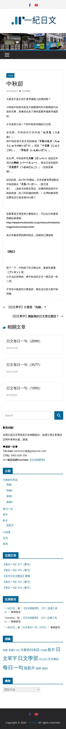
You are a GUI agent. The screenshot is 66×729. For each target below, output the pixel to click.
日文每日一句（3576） (35, 627)
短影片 (10, 525)
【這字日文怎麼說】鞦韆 (16, 576)
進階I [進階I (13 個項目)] (38, 668)
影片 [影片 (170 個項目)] (51, 649)
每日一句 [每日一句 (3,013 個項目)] (13, 667)
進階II (9, 502)
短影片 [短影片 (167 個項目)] (29, 667)
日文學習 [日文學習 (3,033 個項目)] (28, 657)
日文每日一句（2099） (24, 341)
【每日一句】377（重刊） (17, 564)
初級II (9, 490)
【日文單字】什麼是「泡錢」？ (24, 307)
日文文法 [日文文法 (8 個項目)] (43, 659)
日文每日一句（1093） (24, 388)
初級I (9, 484)
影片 (5, 520)
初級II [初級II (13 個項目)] (12, 650)
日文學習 (26, 91)
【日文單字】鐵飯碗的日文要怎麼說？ (37, 316)
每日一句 (8, 508)
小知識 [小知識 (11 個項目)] (43, 650)
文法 (5, 538)
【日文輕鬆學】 (37, 459)
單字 (5, 514)
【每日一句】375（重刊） (17, 581)
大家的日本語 (10, 479)
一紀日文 (10, 608)
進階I (9, 496)
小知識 (10, 75)
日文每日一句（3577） (24, 364)
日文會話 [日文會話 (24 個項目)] (53, 659)
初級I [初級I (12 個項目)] (5, 650)
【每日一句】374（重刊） (17, 587)
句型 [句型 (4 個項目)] (18, 650)
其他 (5, 543)
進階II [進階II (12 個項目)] (45, 668)
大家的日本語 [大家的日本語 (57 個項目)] (29, 650)
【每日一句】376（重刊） (17, 570)
